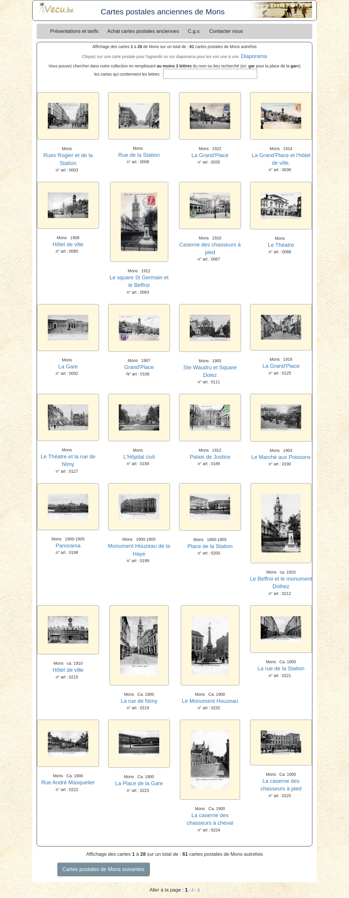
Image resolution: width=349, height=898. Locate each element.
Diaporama (254, 56)
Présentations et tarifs (74, 31)
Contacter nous (226, 31)
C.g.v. (194, 31)
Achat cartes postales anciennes (143, 31)
